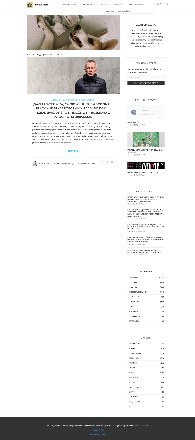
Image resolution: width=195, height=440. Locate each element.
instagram (133, 277)
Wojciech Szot (44, 164)
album (132, 382)
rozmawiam (134, 297)
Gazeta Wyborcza (58, 100)
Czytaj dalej (73, 151)
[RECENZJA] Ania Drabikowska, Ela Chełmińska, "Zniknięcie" (145, 151)
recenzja (69, 164)
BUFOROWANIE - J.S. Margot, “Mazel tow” (143, 172)
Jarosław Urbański (87, 100)
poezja (132, 348)
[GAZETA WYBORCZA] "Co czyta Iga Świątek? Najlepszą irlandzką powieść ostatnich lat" (145, 251)
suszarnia (133, 311)
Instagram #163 (133, 122)
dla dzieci (133, 368)
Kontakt (118, 4)
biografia (133, 377)
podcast (132, 306)
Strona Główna (68, 4)
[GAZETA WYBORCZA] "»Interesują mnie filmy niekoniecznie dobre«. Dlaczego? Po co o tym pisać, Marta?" (145, 227)
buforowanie (135, 302)
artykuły (133, 287)
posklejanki (134, 316)
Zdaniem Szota (41, 5)
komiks (132, 373)
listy (131, 392)
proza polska (135, 353)
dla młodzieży (135, 387)
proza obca (134, 358)
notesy (132, 406)
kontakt (144, 426)
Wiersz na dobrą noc (138, 292)
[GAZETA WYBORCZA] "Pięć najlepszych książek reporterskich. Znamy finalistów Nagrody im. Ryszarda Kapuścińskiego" (145, 239)
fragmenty (134, 321)
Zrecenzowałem (137, 4)
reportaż (133, 363)
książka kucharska (137, 402)
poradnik (133, 397)
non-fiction (90, 164)
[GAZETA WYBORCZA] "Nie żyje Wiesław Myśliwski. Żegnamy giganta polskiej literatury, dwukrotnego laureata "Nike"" (146, 199)
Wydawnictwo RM (73, 100)
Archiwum (88, 4)
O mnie (104, 4)
